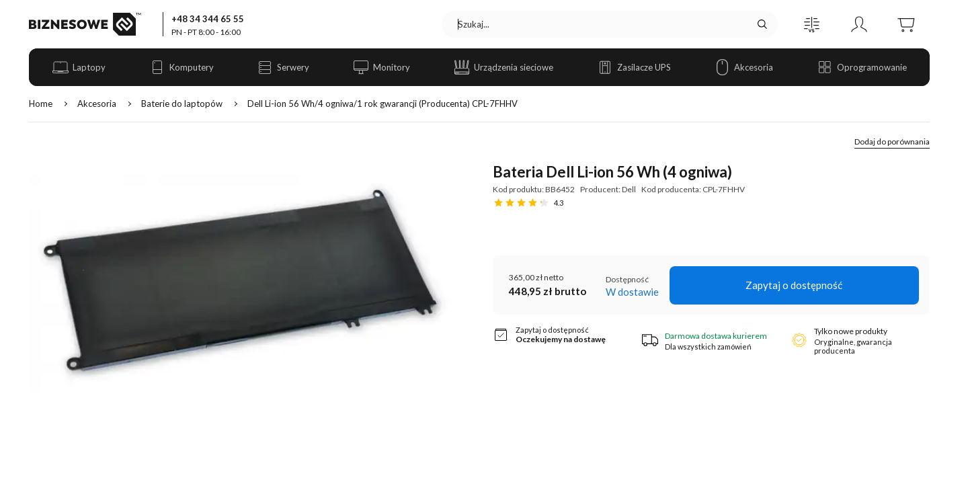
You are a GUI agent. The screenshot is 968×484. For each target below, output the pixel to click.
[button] (812, 24)
